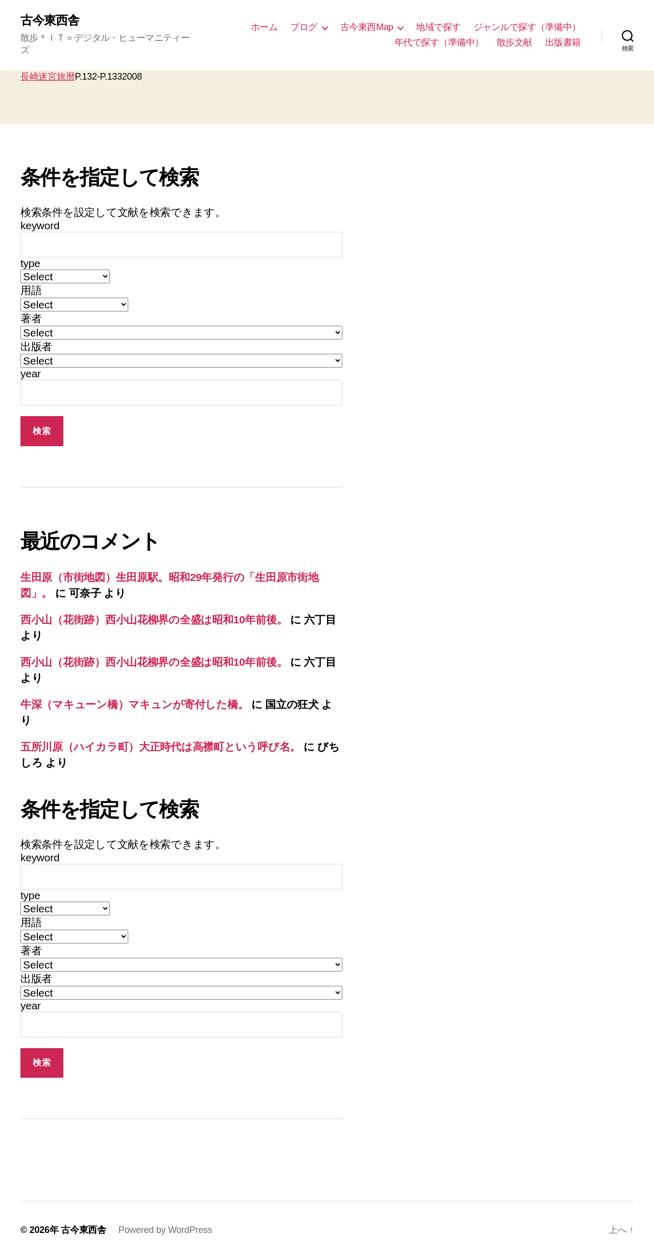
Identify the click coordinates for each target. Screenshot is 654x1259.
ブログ (303, 27)
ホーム (264, 27)
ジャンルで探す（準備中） (527, 27)
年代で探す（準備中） (439, 42)
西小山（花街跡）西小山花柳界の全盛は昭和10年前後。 (153, 619)
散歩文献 (514, 42)
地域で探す (438, 27)
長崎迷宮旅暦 (47, 76)
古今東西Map (366, 27)
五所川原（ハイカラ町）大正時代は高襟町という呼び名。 (160, 747)
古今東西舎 (49, 20)
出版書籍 (563, 42)
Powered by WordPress (165, 1230)
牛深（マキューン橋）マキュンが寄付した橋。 (134, 704)
